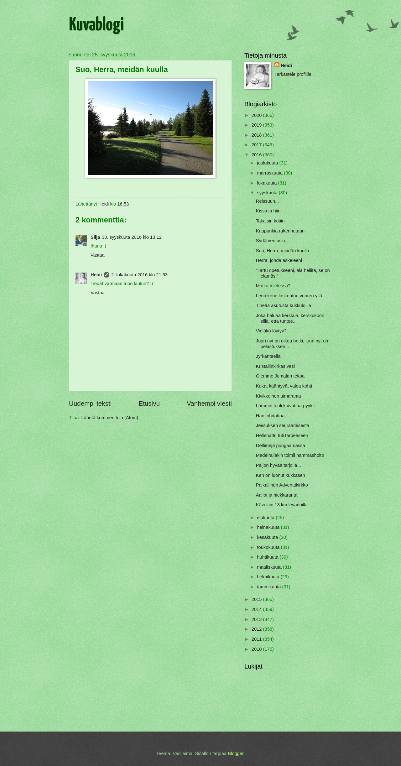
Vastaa (98, 255)
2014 (257, 609)
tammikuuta (269, 586)
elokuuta (266, 517)
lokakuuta (267, 182)
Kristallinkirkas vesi (275, 366)
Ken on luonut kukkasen (280, 475)
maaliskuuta (270, 567)
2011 (257, 639)
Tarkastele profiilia (292, 74)
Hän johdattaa (270, 415)
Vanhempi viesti (209, 403)
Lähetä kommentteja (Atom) (109, 417)
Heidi (96, 274)
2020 (257, 115)
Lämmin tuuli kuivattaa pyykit (285, 405)
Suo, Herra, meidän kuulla (282, 250)
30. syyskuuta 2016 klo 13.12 (132, 237)
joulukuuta (268, 162)
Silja (95, 237)
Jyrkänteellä (268, 356)
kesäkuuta (268, 537)
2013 (257, 619)
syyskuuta (268, 192)
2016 (257, 154)
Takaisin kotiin (270, 220)
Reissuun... (267, 201)
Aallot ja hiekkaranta (277, 495)
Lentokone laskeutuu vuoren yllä (289, 295)
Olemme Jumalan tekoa (280, 375)
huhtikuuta (268, 557)
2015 (257, 599)
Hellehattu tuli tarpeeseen (282, 435)
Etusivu (149, 403)
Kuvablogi (96, 25)
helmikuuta (268, 576)
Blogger (235, 753)
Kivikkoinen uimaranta (278, 396)
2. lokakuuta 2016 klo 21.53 (139, 274)
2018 (257, 135)
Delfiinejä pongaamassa (280, 445)
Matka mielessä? (273, 285)
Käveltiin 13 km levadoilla (282, 504)
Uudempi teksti (90, 403)
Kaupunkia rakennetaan (280, 230)
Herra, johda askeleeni (279, 260)
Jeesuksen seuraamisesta (282, 425)
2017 (257, 144)
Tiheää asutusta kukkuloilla (283, 305)
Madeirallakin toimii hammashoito (290, 455)
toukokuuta (269, 547)
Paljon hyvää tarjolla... (278, 465)
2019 (257, 125)
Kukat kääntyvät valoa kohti (284, 385)
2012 (257, 629)
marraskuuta (270, 172)
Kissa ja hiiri (268, 210)
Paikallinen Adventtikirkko (282, 484)
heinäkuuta (269, 527)
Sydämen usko (271, 240)
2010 (257, 649)
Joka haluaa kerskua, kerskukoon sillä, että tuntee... (290, 318)
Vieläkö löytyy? (271, 330)
